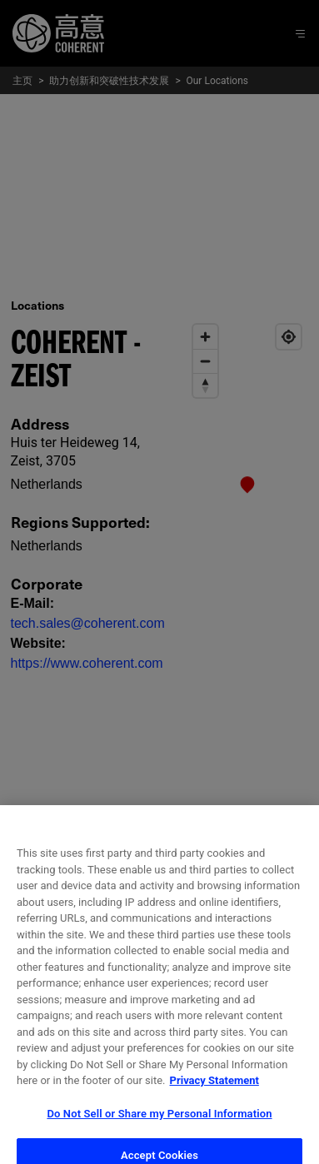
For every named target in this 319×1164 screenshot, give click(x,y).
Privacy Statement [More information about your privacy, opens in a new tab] (214, 1093)
